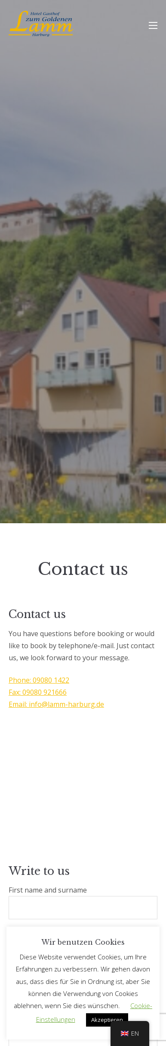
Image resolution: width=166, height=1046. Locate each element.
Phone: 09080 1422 (39, 680)
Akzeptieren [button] (107, 1020)
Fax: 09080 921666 (38, 692)
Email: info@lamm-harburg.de (56, 704)
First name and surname (83, 902)
